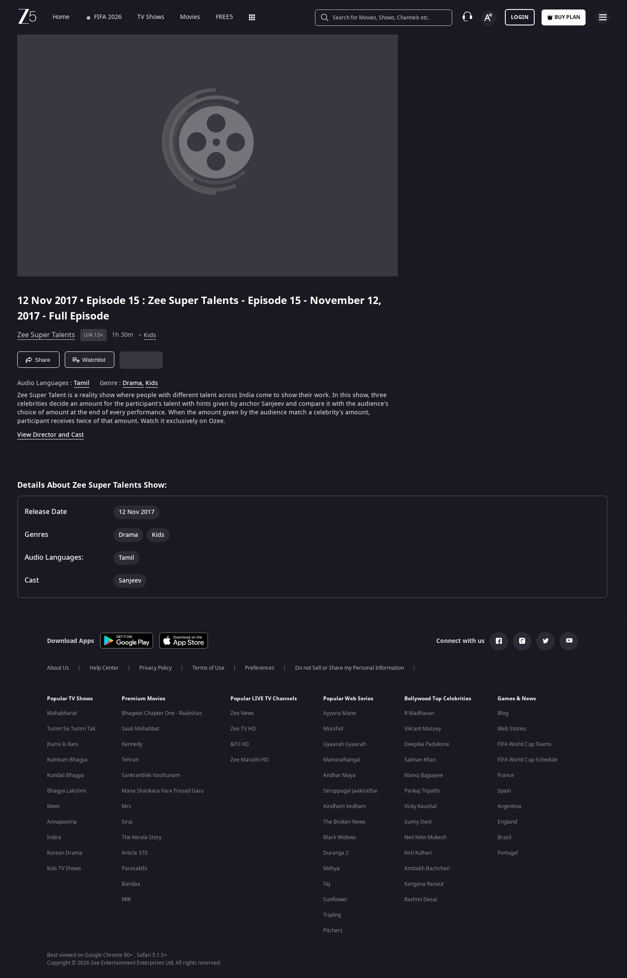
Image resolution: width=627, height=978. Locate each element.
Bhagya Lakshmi (66, 791)
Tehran (130, 760)
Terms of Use (208, 668)
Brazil (504, 837)
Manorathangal (341, 760)
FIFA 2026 (97, 17)
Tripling (332, 915)
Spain (504, 791)
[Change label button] (488, 18)
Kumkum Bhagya (67, 760)
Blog (503, 713)
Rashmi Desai (420, 899)
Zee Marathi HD (249, 760)
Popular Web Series (348, 698)
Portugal (508, 853)
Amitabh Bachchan (427, 868)
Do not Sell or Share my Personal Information (349, 668)
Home (55, 17)
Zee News (242, 713)
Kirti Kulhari (418, 853)
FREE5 (218, 17)
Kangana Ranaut (424, 884)
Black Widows (339, 837)
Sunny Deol (418, 822)
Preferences (259, 668)
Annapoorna (62, 822)
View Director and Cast (50, 434)
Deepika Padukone (426, 744)
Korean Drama (64, 853)
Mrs (126, 806)
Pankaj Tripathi (422, 791)
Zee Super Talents (46, 335)
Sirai (127, 822)
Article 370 (135, 853)
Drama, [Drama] (133, 383)
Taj (326, 884)
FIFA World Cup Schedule (528, 760)
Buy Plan (563, 17)
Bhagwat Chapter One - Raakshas (162, 713)
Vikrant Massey (422, 729)
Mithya (331, 868)
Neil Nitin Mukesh (425, 837)
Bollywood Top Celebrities (437, 698)
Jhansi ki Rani (62, 744)
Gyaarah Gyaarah (344, 744)
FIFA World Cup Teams (524, 744)
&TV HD (239, 744)
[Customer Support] (467, 17)
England (507, 822)
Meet (53, 806)
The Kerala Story (141, 837)
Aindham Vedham (344, 806)
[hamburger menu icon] (603, 17)
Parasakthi (134, 868)
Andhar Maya (339, 775)
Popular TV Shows (70, 698)
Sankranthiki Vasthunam (151, 775)
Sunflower (335, 899)
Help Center (104, 668)
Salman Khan (420, 760)
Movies (184, 17)
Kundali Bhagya (65, 775)
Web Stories (512, 729)
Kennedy (132, 744)
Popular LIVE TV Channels (263, 698)
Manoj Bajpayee (423, 775)
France (506, 775)
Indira (54, 837)
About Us (58, 668)
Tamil (81, 383)
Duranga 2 (336, 853)
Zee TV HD (243, 729)
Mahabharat (62, 713)
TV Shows (144, 17)
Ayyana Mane (339, 713)
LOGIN (520, 17)
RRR (126, 899)
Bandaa (131, 884)
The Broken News (344, 822)
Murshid (333, 729)
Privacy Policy (155, 668)
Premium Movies (143, 698)
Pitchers (333, 930)
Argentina (509, 806)
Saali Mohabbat (140, 729)
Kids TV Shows (64, 868)
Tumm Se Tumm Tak (71, 729)
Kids (150, 335)
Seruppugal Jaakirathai (350, 791)
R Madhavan (419, 713)
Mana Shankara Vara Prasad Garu (163, 791)
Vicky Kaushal (420, 806)
